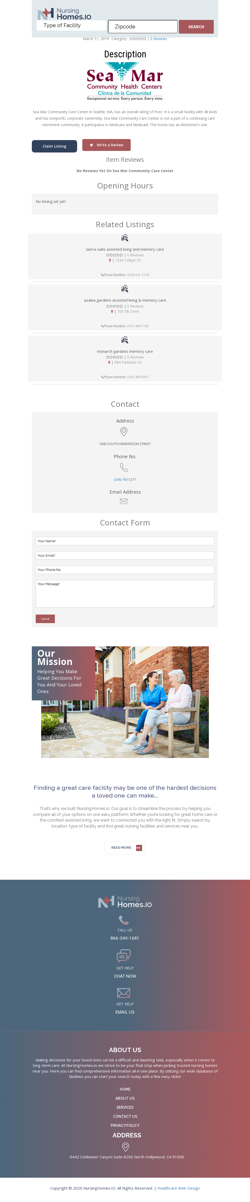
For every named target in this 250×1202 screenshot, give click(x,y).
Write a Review (106, 144)
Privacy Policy (125, 1129)
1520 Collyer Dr (128, 260)
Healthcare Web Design (178, 1191)
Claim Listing (54, 146)
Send (45, 618)
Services (125, 1110)
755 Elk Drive (128, 311)
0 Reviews (135, 254)
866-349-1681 (125, 939)
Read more (121, 847)
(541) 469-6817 (138, 377)
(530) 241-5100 (138, 275)
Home (125, 1092)
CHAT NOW (125, 978)
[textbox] (72, 28)
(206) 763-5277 (125, 479)
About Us (125, 1101)
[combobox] (71, 28)
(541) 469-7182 (138, 326)
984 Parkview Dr (128, 362)
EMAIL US (125, 1015)
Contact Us (125, 1119)
